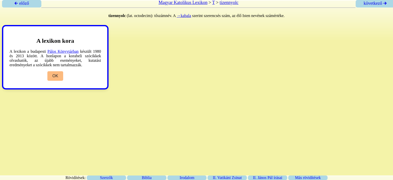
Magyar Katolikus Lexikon (183, 2)
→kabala (184, 16)
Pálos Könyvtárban (62, 51)
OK (55, 76)
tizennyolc (229, 2)
